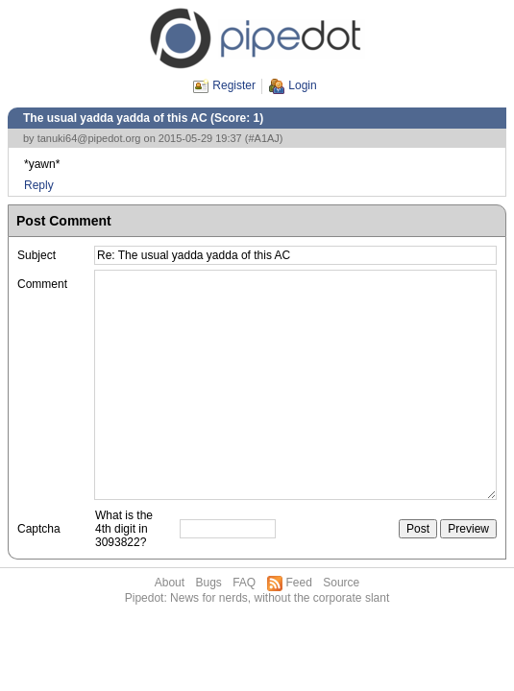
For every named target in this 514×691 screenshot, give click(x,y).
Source (341, 582)
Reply (39, 185)
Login (302, 85)
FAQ (244, 582)
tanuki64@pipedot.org (89, 138)
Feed (299, 582)
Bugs (208, 582)
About (169, 582)
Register (234, 85)
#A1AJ (263, 138)
